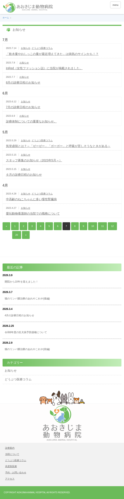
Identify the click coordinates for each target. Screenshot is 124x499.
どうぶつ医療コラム (42, 48)
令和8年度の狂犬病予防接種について (26, 332)
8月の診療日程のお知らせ (23, 82)
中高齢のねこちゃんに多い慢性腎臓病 (31, 199)
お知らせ (25, 48)
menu (115, 5)
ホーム (6, 17)
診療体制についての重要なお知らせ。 (31, 121)
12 (112, 226)
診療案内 (10, 448)
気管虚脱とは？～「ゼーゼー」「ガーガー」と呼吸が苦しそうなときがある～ (58, 146)
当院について (12, 454)
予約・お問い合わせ (15, 472)
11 (102, 226)
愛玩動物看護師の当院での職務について (33, 213)
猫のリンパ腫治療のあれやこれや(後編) (27, 298)
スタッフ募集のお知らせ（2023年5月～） (34, 160)
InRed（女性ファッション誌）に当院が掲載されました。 (44, 68)
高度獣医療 (11, 466)
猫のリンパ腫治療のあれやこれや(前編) (27, 349)
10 (92, 226)
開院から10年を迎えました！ (21, 281)
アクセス (10, 478)
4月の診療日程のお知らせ (19, 315)
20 (16, 235)
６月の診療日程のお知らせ (24, 174)
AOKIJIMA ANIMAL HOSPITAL (31, 492)
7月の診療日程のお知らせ (23, 107)
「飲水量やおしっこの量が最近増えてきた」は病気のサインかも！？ (52, 54)
